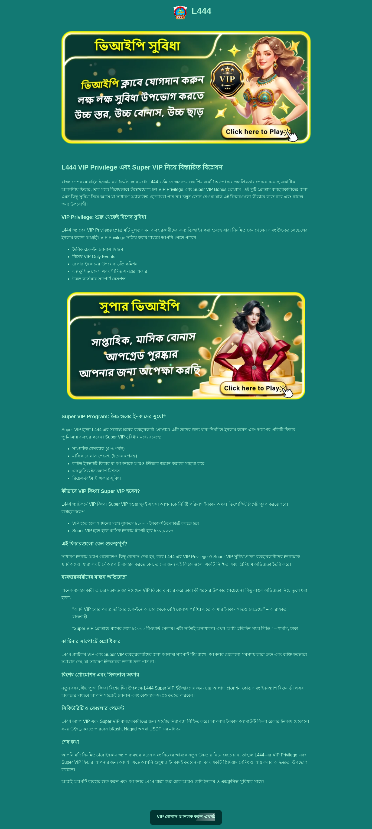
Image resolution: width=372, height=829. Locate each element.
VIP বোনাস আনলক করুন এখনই (186, 816)
